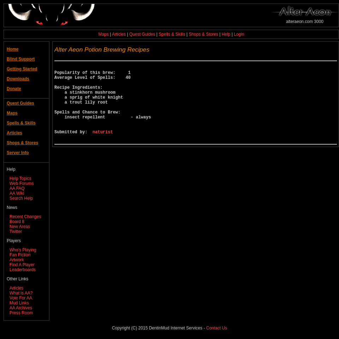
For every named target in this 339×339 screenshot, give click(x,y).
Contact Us (216, 328)
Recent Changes (25, 216)
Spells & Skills (172, 34)
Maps (104, 34)
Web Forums (22, 183)
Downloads (18, 78)
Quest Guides (142, 34)
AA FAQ (17, 188)
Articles (119, 34)
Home (12, 49)
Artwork (17, 259)
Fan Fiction (20, 254)
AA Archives (21, 307)
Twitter (16, 231)
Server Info (18, 152)
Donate (14, 88)
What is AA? (21, 293)
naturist (103, 147)
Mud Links (19, 302)
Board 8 (17, 221)
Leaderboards (23, 269)
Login (239, 34)
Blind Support (21, 59)
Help (226, 34)
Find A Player (22, 264)
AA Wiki (17, 193)
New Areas (20, 226)
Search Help (21, 198)
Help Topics (20, 178)
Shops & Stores (203, 34)
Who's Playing (23, 249)
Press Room (21, 312)
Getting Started (22, 68)
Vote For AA (21, 298)
